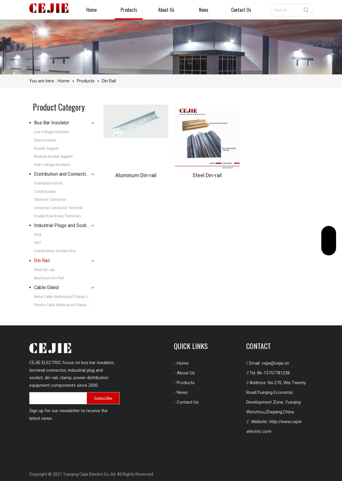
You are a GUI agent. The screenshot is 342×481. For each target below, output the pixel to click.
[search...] (285, 10)
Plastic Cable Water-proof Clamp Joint (64, 305)
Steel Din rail (44, 270)
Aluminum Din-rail (135, 175)
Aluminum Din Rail (49, 278)
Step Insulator (45, 140)
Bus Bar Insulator (51, 122)
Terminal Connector (50, 200)
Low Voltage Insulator (51, 132)
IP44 (37, 235)
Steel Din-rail (207, 175)
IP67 (37, 243)
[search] (57, 398)
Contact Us (188, 402)
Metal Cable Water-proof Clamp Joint (63, 297)
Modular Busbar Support (53, 156)
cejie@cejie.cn (275, 363)
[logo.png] (50, 348)
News (182, 392)
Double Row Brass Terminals (57, 216)
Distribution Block (48, 183)
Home (183, 363)
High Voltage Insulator (52, 165)
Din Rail (42, 260)
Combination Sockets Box (55, 251)
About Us (186, 373)
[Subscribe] (103, 398)
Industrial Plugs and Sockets (63, 225)
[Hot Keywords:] (306, 10)
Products (185, 382)
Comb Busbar (45, 192)
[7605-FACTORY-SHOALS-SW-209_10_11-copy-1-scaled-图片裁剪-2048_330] (171, 46)
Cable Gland (46, 287)
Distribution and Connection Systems (65, 174)
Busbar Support (46, 148)
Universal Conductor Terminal (58, 208)
